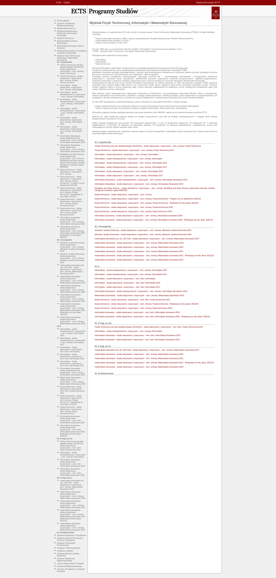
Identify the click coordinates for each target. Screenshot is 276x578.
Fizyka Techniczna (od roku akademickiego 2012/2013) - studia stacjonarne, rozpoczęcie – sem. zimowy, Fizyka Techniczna (72, 69)
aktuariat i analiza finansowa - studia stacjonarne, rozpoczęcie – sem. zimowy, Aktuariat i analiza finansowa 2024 (73, 258)
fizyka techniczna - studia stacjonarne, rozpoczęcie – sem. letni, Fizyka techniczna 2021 (72, 390)
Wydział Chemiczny (65, 38)
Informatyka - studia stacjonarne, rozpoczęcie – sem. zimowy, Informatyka (71, 87)
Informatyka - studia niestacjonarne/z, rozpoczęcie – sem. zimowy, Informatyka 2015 (73, 102)
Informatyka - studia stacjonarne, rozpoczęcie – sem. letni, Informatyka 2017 (72, 363)
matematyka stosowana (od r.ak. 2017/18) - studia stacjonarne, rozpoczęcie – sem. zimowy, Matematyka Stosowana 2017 (72, 269)
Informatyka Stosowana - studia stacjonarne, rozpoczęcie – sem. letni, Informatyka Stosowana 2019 (72, 463)
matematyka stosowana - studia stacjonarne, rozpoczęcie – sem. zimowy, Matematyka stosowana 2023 (72, 320)
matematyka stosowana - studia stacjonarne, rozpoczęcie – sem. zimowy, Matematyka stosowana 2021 (72, 298)
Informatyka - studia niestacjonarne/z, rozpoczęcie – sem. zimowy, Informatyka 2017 (73, 111)
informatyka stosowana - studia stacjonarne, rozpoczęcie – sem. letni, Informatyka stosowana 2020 (72, 419)
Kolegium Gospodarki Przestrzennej (66, 544)
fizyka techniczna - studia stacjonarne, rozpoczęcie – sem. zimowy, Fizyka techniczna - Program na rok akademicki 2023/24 (72, 181)
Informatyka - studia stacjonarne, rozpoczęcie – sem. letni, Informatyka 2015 (72, 356)
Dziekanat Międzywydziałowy (69, 566)
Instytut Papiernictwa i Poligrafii (70, 563)
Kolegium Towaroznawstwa (68, 548)
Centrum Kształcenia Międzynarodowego (66, 24)
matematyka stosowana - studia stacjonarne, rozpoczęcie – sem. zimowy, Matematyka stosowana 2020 (72, 289)
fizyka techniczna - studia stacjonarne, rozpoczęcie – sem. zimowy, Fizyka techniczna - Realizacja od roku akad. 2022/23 (71, 192)
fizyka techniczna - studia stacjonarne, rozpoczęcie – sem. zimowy (71, 172)
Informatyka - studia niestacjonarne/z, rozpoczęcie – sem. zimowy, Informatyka (73, 94)
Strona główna (63, 21)
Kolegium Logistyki (65, 551)
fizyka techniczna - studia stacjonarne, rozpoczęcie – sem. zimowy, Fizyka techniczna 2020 (71, 202)
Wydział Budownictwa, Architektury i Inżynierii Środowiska (72, 52)
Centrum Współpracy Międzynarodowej (66, 559)
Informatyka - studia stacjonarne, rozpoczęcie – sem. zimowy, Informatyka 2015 (71, 121)
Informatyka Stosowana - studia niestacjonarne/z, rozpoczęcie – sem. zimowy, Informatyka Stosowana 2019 (72, 139)
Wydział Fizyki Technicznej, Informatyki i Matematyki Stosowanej (68, 58)
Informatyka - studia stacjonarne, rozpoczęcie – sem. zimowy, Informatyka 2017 (71, 130)
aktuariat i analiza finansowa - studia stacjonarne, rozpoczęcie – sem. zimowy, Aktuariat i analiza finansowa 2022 (73, 247)
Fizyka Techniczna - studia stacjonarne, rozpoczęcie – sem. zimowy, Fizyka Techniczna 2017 (71, 79)
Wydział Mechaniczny (66, 28)
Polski (58, 2)
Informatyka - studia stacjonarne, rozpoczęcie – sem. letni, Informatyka (71, 349)
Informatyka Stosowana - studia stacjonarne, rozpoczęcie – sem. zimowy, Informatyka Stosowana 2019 (72, 148)
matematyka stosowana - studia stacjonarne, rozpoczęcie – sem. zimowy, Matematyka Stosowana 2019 (73, 279)
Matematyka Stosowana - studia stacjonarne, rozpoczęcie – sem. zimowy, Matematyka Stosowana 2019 (73, 380)
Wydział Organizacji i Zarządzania (71, 535)
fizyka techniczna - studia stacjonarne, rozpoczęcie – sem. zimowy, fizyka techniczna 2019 (71, 211)
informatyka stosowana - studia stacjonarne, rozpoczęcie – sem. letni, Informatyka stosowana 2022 (72, 472)
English (67, 2)
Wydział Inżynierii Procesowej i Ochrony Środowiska (70, 539)
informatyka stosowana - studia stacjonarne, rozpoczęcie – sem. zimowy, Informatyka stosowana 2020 (72, 220)
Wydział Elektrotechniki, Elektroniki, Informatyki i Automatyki (67, 33)
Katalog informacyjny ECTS (208, 2)
